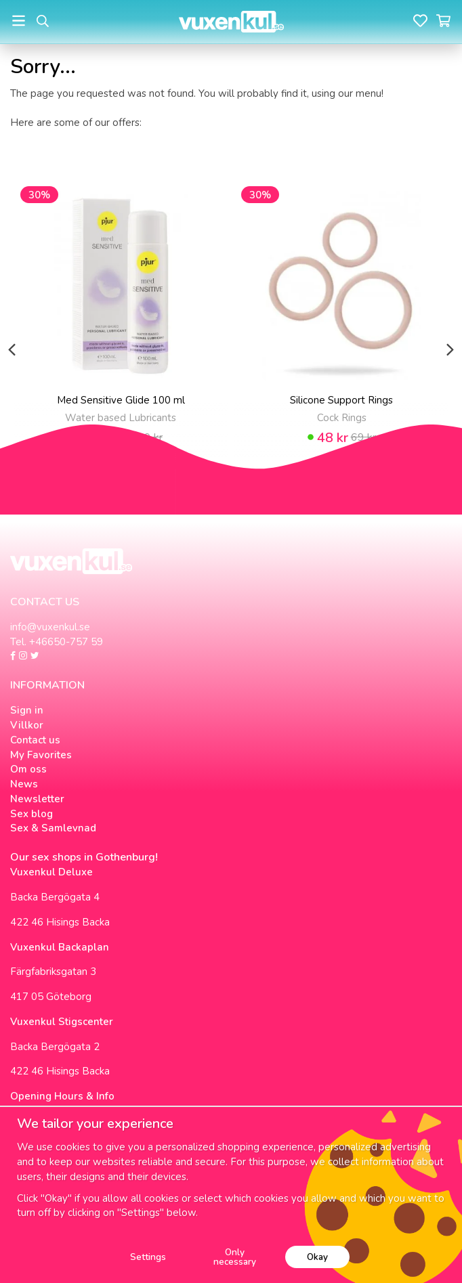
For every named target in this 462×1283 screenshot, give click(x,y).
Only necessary (234, 1257)
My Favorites (41, 755)
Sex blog (31, 814)
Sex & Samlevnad (53, 828)
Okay (317, 1257)
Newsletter (37, 799)
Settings (148, 1257)
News (24, 784)
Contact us (35, 740)
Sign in (26, 710)
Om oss (28, 769)
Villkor (26, 725)
